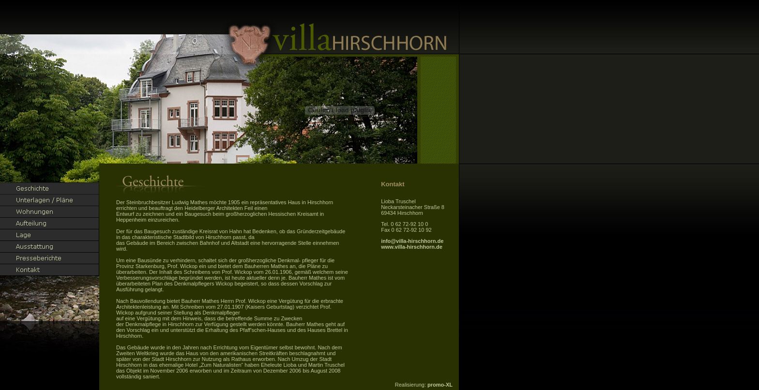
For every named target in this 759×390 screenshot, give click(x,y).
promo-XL (440, 385)
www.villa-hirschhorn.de (411, 247)
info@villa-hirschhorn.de (412, 241)
